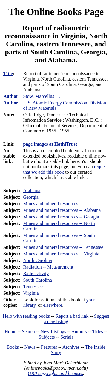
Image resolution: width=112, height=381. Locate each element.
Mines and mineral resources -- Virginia (61, 253)
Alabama (31, 190)
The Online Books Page (56, 11)
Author (10, 96)
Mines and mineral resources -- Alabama (62, 210)
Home (10, 331)
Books (13, 347)
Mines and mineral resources (50, 203)
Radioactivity (36, 273)
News (29, 347)
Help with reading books (26, 316)
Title (8, 73)
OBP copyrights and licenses (55, 373)
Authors (79, 331)
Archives (71, 347)
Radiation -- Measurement (48, 266)
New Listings (53, 331)
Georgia (30, 197)
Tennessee (33, 286)
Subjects (47, 337)
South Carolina (37, 280)
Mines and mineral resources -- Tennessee (63, 247)
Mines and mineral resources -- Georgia (61, 216)
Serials (66, 337)
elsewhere (52, 305)
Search (28, 331)
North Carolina (37, 260)
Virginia (31, 293)
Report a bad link (72, 316)
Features (49, 347)
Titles (97, 331)
